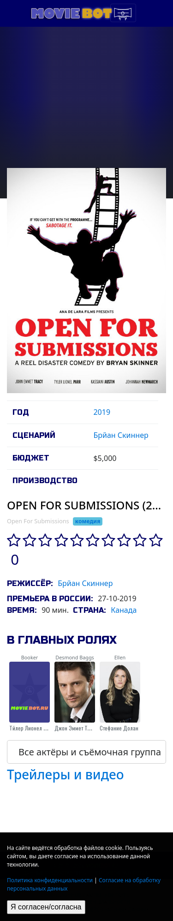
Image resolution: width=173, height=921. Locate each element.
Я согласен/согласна (46, 907)
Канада (124, 610)
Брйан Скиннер (120, 435)
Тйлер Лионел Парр (32, 728)
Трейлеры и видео (65, 774)
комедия (88, 521)
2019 (101, 412)
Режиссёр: (30, 583)
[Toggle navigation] (123, 13)
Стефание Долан (119, 728)
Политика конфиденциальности (50, 880)
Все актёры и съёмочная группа (89, 752)
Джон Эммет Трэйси (77, 728)
